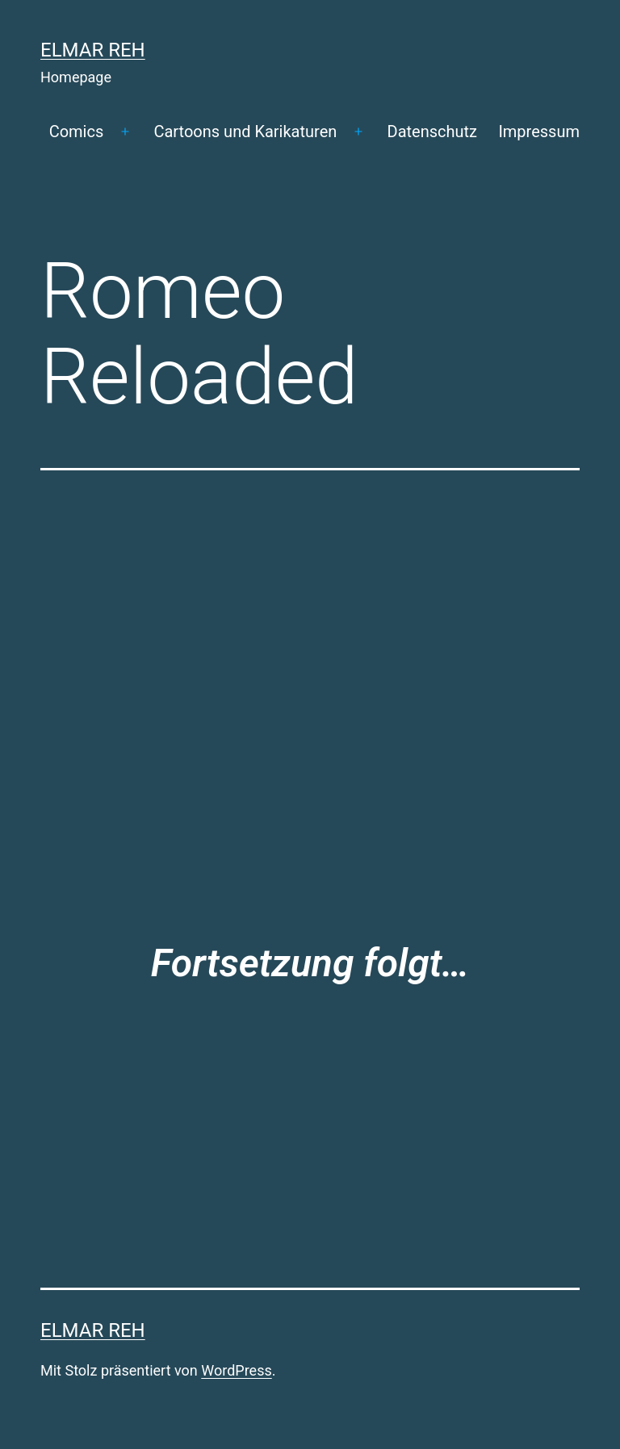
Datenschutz (433, 131)
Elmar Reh (92, 50)
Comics (76, 131)
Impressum (539, 131)
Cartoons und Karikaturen (245, 131)
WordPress (236, 1370)
